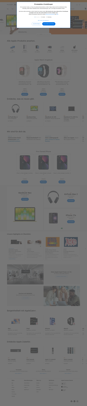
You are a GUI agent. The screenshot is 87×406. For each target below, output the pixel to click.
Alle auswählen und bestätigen (48, 23)
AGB (57, 14)
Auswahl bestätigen (36, 23)
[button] (43, 20)
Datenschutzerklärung (50, 14)
